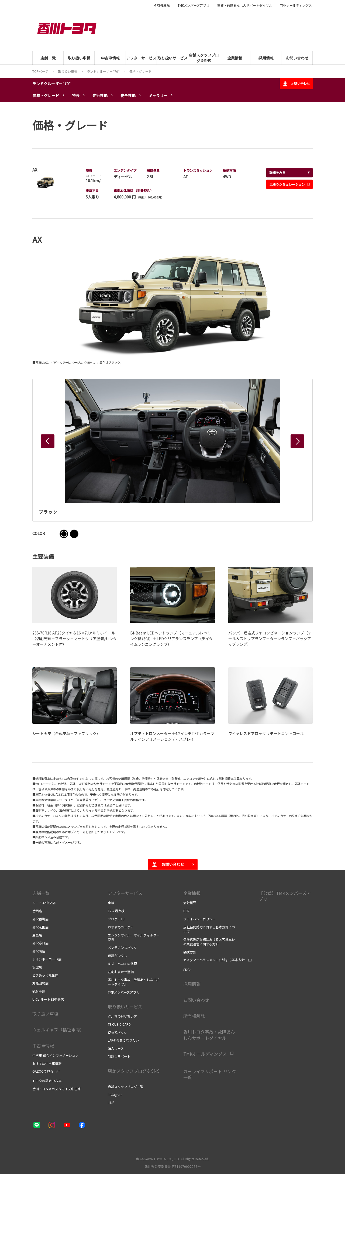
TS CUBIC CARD (119, 1024)
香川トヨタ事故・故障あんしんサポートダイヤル (134, 981)
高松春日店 (40, 943)
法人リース (116, 1048)
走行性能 (100, 95)
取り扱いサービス (125, 1006)
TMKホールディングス (296, 5)
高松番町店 (40, 919)
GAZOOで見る (42, 1071)
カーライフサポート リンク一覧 (209, 1074)
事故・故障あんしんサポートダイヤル (244, 5)
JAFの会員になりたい (123, 1040)
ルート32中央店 (44, 902)
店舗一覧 (41, 893)
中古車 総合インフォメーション (55, 1055)
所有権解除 (162, 5)
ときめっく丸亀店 (45, 975)
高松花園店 (40, 927)
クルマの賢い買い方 (122, 1016)
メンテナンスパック (122, 947)
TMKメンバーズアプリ (193, 5)
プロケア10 (116, 919)
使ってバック (117, 1032)
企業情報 (192, 893)
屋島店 (37, 935)
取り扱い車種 (45, 1013)
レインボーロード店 (46, 959)
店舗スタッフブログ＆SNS (134, 1074)
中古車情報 (43, 1045)
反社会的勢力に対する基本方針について (209, 929)
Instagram (115, 1094)
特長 (76, 95)
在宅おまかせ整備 (121, 971)
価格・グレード (46, 95)
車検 (111, 902)
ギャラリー (158, 95)
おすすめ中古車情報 (46, 1063)
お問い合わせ (296, 84)
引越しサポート (119, 1056)
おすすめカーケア (121, 927)
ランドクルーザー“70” (51, 83)
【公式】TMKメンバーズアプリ (285, 896)
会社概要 (189, 902)
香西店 (37, 910)
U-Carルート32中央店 (48, 999)
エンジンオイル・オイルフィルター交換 (134, 937)
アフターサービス (125, 893)
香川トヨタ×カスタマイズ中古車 (56, 1088)
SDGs (187, 969)
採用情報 (192, 983)
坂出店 (37, 967)
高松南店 (38, 951)
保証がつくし (117, 955)
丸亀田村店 (40, 983)
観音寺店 (38, 991)
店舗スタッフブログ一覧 (125, 1086)
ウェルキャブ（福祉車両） (58, 1029)
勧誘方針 (189, 952)
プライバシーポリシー (199, 919)
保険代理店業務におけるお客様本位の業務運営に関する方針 (209, 941)
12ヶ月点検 (116, 910)
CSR (186, 910)
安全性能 (128, 95)
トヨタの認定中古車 (46, 1080)
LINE (111, 1102)
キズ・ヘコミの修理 (122, 963)
